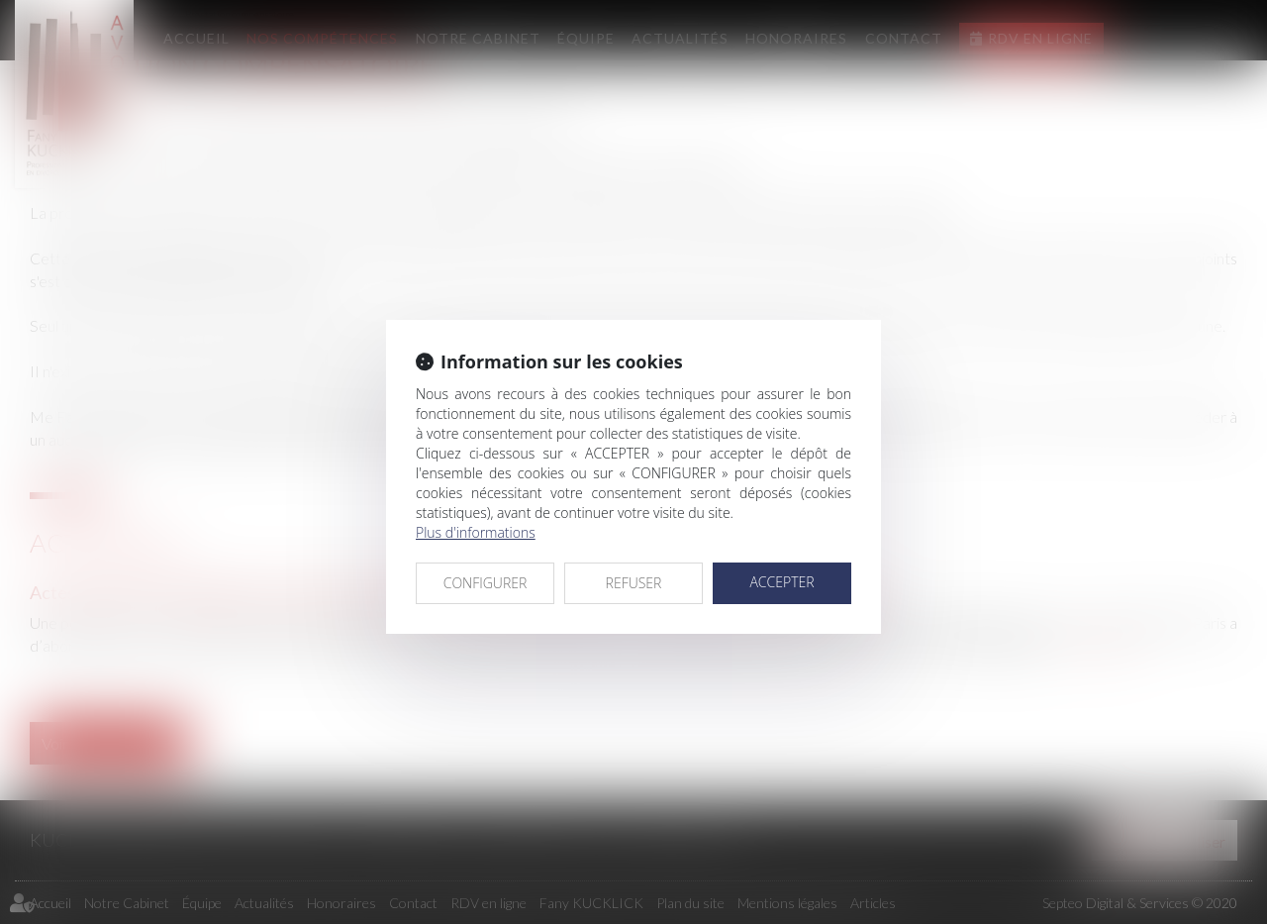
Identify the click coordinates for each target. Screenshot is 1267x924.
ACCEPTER (781, 581)
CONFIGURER (485, 582)
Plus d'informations (476, 532)
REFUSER (634, 582)
